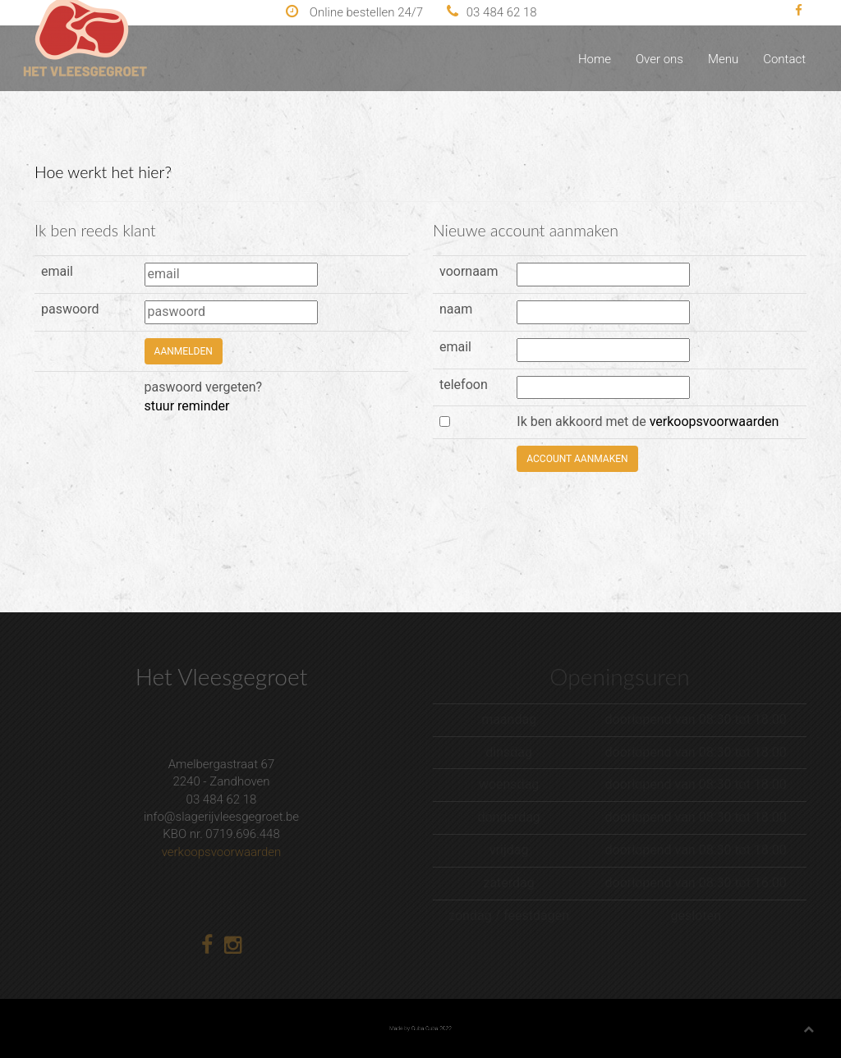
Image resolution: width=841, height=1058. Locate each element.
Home (594, 59)
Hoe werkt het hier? (103, 172)
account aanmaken (576, 459)
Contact (784, 59)
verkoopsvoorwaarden (714, 421)
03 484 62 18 (492, 12)
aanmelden (183, 351)
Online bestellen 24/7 (354, 12)
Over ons (659, 59)
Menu (723, 59)
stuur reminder (187, 406)
